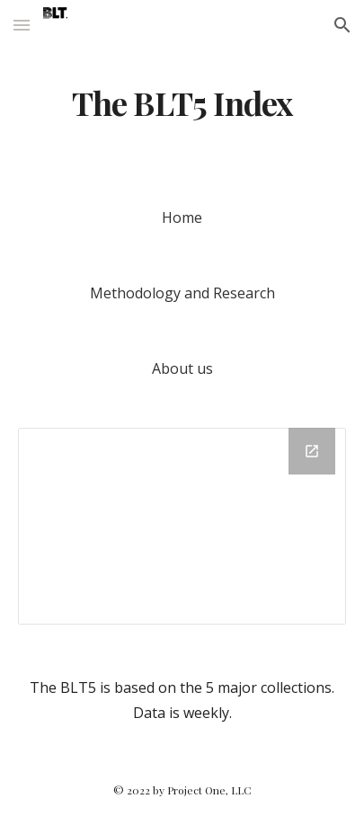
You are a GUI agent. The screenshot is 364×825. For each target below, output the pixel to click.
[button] (21, 24)
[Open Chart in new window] (312, 451)
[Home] (182, 217)
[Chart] (182, 526)
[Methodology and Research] (182, 293)
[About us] (182, 368)
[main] (182, 103)
